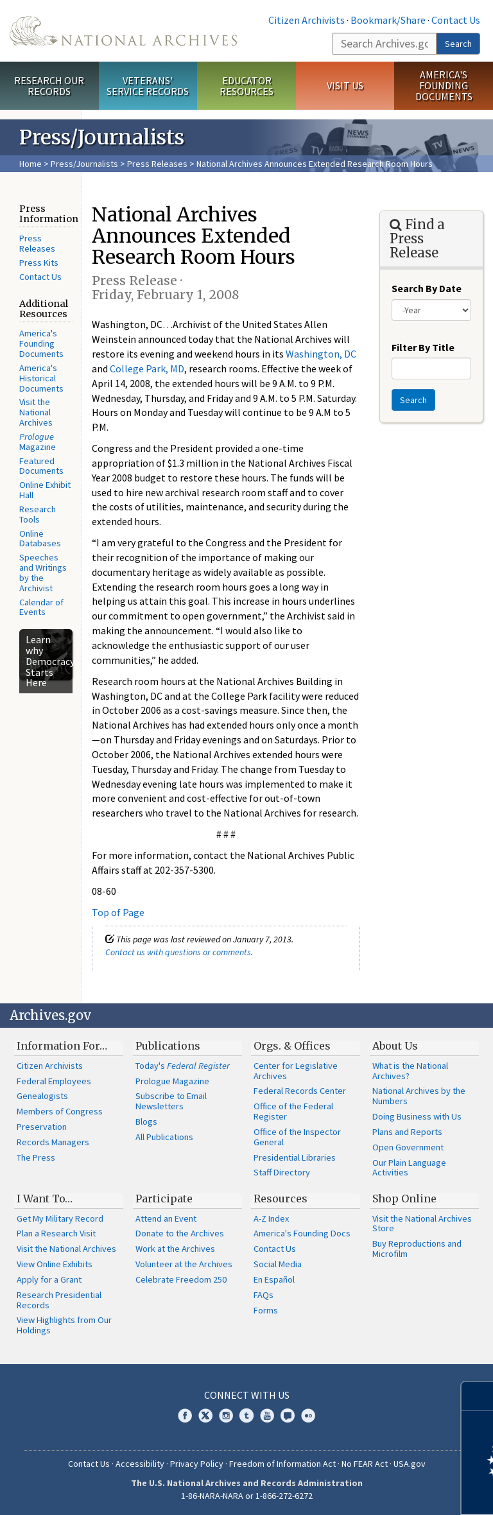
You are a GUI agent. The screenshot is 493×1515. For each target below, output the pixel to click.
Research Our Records (49, 86)
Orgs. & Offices (292, 1045)
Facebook (185, 1415)
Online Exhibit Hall (45, 490)
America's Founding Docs (302, 1233)
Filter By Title (423, 347)
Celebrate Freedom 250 (181, 1279)
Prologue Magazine (172, 1081)
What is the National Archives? (410, 1071)
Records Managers (53, 1142)
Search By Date (427, 288)
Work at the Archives (175, 1248)
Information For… (62, 1045)
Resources (280, 1198)
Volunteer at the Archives (183, 1264)
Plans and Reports (407, 1132)
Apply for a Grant (49, 1279)
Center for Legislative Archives (296, 1071)
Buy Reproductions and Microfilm (417, 1249)
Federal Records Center (300, 1090)
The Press (36, 1157)
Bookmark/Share (388, 19)
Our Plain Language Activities (409, 1168)
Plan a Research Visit (56, 1233)
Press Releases (157, 163)
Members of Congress (60, 1111)
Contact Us (455, 19)
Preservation (42, 1126)
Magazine (37, 442)
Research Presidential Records (59, 1300)
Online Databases (40, 539)
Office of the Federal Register (293, 1111)
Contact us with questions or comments (178, 952)
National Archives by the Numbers (418, 1096)
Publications (167, 1045)
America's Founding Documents (443, 85)
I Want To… (45, 1198)
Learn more (379, 1492)
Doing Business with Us (417, 1116)
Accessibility (140, 1463)
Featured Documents (41, 466)
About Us (395, 1045)
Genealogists (42, 1096)
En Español (274, 1279)
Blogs (146, 1121)
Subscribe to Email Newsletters (171, 1101)
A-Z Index (271, 1218)
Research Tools (37, 514)
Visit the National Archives (36, 412)
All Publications (164, 1137)
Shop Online (404, 1198)
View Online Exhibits (54, 1264)
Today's (182, 1065)
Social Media (278, 1264)
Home (30, 163)
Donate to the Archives (179, 1233)
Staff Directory (282, 1172)
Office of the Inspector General (297, 1137)
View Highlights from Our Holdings (64, 1325)
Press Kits (38, 262)
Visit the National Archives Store (422, 1223)
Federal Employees (54, 1081)
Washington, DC (321, 353)
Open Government (408, 1147)
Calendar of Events (41, 607)
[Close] (478, 1396)
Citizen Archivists (306, 19)
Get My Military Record (60, 1218)
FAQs (263, 1295)
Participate (164, 1198)
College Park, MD (147, 368)
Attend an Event (165, 1218)
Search (458, 43)
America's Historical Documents (41, 378)
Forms (266, 1310)
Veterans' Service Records (148, 86)
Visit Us (345, 85)
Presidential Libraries (295, 1157)
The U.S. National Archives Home (123, 31)
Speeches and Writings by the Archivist (43, 572)
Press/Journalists (84, 163)
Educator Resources (246, 86)
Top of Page (118, 912)
